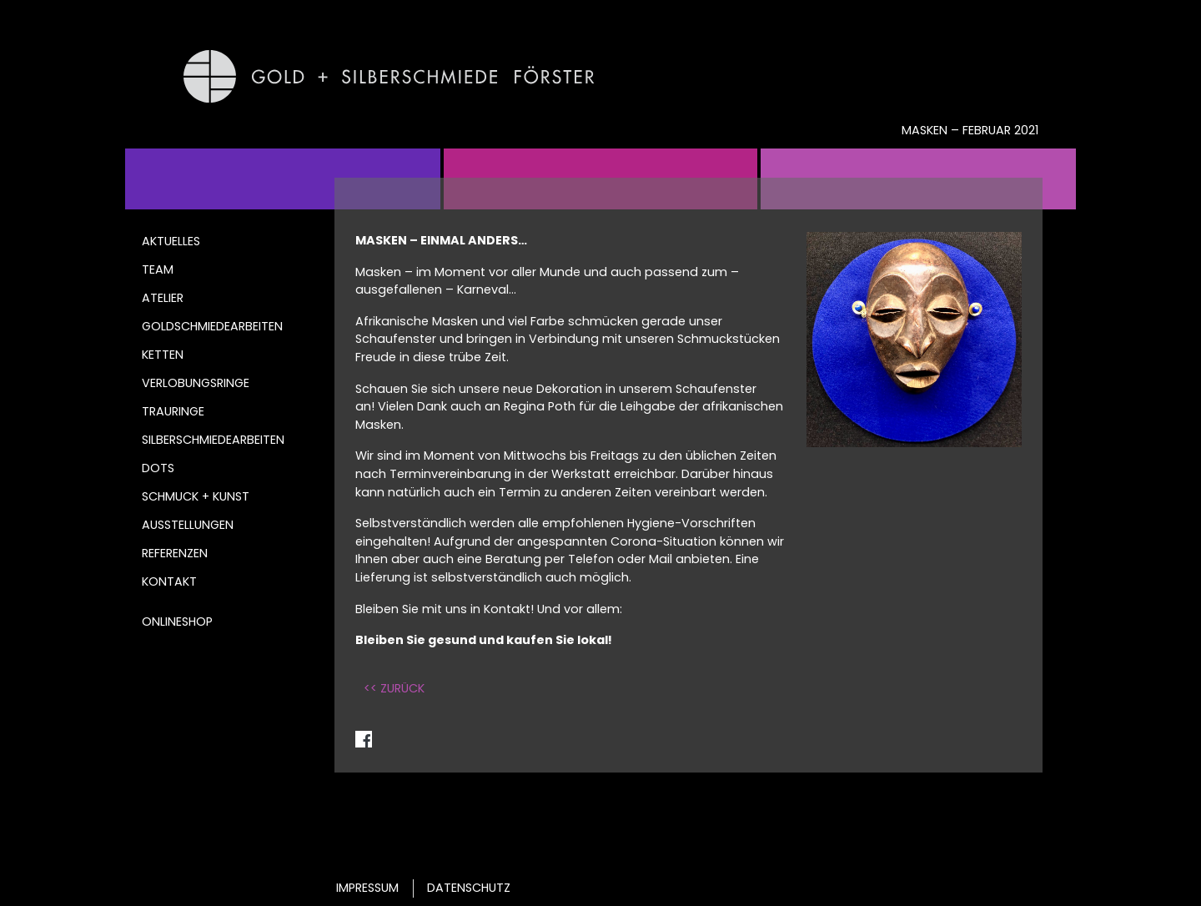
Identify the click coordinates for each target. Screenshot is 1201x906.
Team (157, 269)
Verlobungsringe (195, 383)
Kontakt (169, 581)
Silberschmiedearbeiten (213, 439)
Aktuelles (171, 241)
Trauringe (173, 411)
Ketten (162, 354)
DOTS (158, 468)
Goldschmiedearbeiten (212, 326)
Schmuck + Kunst (195, 496)
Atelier (162, 297)
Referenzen (175, 553)
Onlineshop (177, 621)
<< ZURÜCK (394, 688)
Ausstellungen (188, 524)
